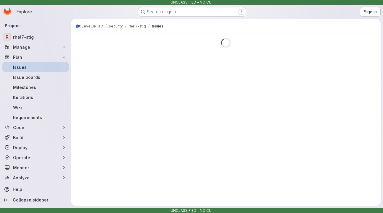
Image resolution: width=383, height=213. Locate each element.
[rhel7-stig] (35, 37)
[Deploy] (35, 147)
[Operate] (35, 157)
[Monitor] (35, 167)
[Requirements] (35, 117)
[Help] (35, 189)
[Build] (35, 137)
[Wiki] (35, 107)
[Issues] (35, 67)
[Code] (35, 127)
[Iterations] (35, 97)
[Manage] (35, 47)
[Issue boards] (35, 77)
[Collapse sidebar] (35, 200)
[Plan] (35, 57)
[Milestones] (35, 87)
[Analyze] (35, 177)
